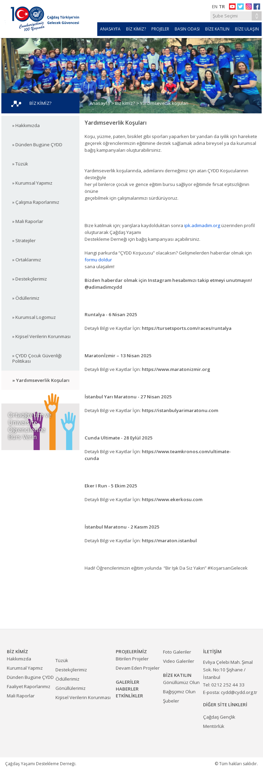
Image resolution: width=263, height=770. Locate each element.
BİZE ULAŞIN (247, 29)
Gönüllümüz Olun (181, 682)
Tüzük (61, 660)
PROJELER (160, 29)
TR (222, 6)
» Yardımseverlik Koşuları (41, 380)
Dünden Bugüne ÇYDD (30, 677)
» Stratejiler (24, 240)
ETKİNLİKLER (129, 696)
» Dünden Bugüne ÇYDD (37, 144)
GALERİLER (127, 682)
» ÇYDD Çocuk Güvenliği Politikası (37, 358)
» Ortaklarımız (26, 260)
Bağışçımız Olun (179, 691)
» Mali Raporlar (27, 221)
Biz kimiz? (125, 103)
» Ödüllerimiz (25, 298)
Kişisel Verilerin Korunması (83, 697)
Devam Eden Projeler (138, 668)
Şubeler (171, 701)
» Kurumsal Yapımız (32, 183)
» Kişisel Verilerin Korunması (41, 336)
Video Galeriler (178, 661)
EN (214, 6)
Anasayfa (100, 103)
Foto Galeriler (177, 652)
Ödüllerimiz (67, 679)
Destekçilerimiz (71, 670)
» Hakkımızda (26, 125)
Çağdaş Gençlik (219, 717)
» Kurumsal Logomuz (34, 317)
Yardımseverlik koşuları (164, 103)
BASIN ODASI (187, 29)
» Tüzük (20, 164)
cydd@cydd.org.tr (239, 692)
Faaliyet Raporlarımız (28, 686)
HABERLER (127, 689)
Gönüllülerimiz (70, 688)
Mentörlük (213, 726)
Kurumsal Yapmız (25, 668)
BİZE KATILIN (217, 29)
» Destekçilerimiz (29, 279)
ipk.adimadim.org (202, 225)
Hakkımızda (19, 659)
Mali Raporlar (21, 696)
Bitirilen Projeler (132, 659)
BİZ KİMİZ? (136, 29)
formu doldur (98, 260)
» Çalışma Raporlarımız (35, 202)
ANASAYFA (110, 29)
